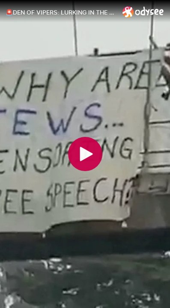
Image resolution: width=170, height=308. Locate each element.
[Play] (85, 154)
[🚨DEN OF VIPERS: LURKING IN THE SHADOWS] (61, 12)
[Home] (143, 12)
